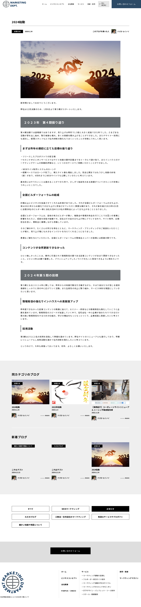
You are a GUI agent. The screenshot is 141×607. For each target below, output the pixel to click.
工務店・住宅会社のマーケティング (70, 516)
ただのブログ (30, 516)
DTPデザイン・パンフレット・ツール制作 (99, 590)
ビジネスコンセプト (69, 578)
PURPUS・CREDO (68, 591)
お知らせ (110, 508)
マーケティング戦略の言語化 (94, 575)
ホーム (64, 571)
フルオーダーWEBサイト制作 (94, 579)
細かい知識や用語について (30, 524)
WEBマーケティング (70, 508)
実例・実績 (124, 571)
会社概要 (64, 584)
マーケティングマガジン (129, 578)
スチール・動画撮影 (90, 594)
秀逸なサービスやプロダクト (110, 516)
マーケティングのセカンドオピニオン (97, 587)
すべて (30, 508)
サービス (85, 571)
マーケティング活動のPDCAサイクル (97, 583)
